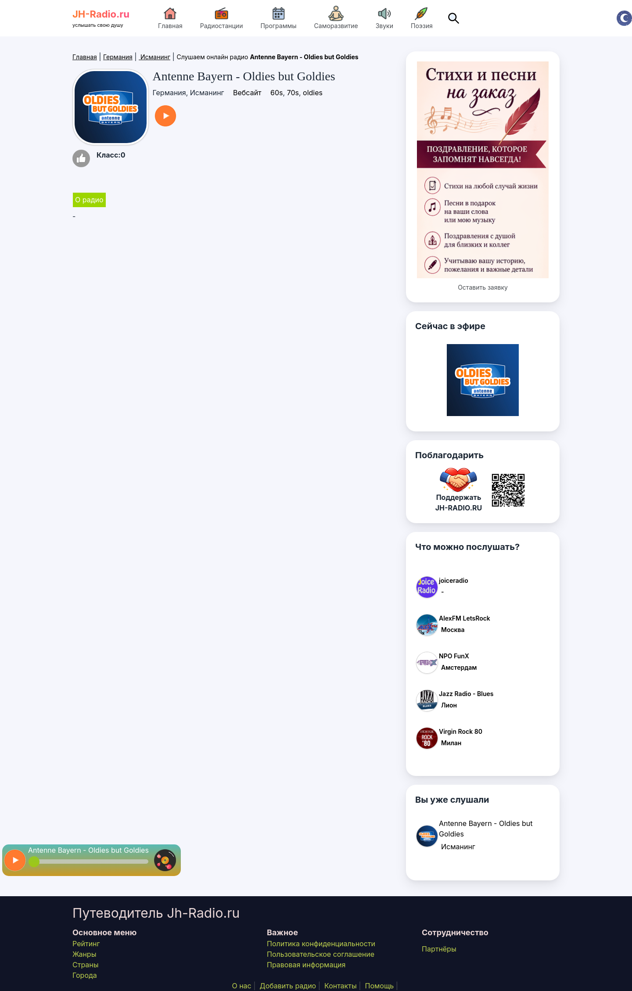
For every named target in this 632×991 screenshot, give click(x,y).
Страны (85, 964)
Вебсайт (247, 92)
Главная (170, 17)
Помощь (379, 985)
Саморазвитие (336, 17)
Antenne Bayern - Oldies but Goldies (88, 850)
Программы (278, 17)
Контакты (340, 985)
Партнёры (439, 948)
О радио (89, 199)
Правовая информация (306, 964)
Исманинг (154, 57)
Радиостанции (221, 17)
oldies (313, 92)
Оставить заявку (483, 287)
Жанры (84, 954)
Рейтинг (86, 943)
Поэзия (422, 17)
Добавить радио (288, 985)
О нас (241, 985)
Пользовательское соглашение (320, 954)
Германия (118, 57)
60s (276, 92)
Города (84, 975)
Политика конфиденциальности (321, 943)
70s (293, 92)
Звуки (384, 17)
